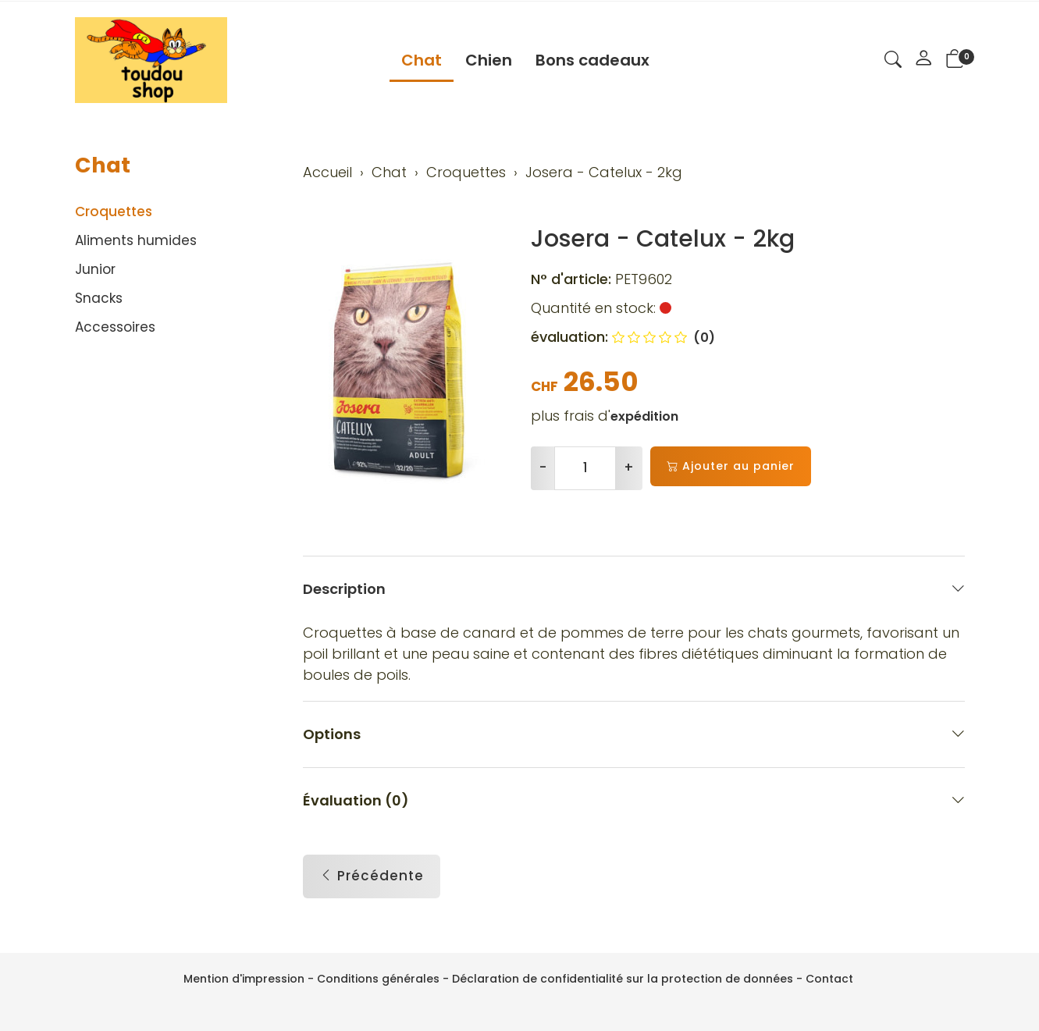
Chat (421, 60)
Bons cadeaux (592, 60)
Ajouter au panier (731, 466)
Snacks (99, 298)
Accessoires (115, 327)
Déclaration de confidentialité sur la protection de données (622, 979)
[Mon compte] (923, 60)
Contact (829, 979)
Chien (488, 60)
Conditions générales (378, 979)
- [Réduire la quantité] (542, 467)
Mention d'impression (243, 979)
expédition (644, 416)
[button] (893, 62)
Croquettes (113, 211)
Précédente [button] (371, 876)
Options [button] (634, 734)
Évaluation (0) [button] (634, 800)
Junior (95, 269)
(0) (663, 338)
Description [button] (634, 589)
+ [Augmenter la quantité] (629, 467)
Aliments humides (136, 240)
